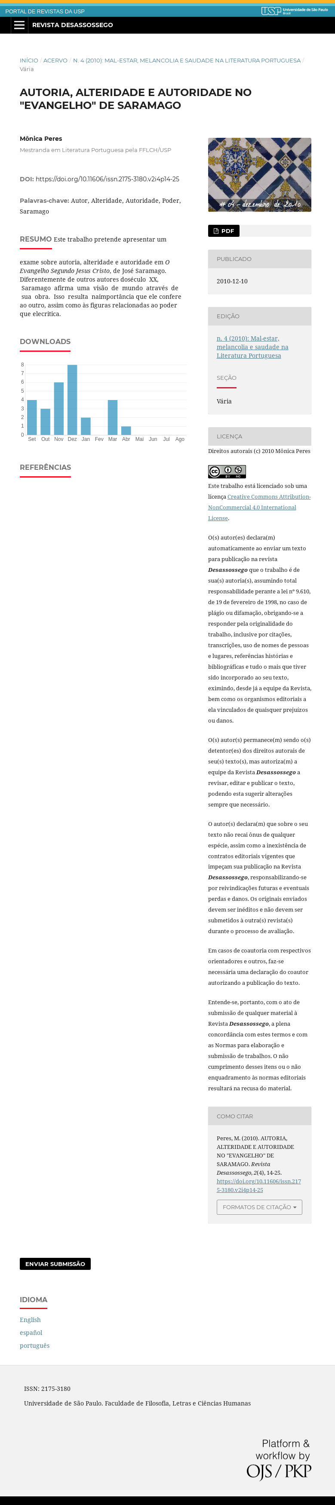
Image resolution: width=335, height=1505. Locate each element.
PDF (227, 230)
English (30, 1320)
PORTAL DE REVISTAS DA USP (45, 12)
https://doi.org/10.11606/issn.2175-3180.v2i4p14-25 (107, 179)
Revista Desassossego (72, 25)
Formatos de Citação (257, 1207)
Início (29, 60)
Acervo (55, 60)
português (34, 1345)
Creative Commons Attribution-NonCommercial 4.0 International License (259, 507)
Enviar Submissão (55, 1263)
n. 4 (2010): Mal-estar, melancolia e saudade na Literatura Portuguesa (187, 60)
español (31, 1332)
